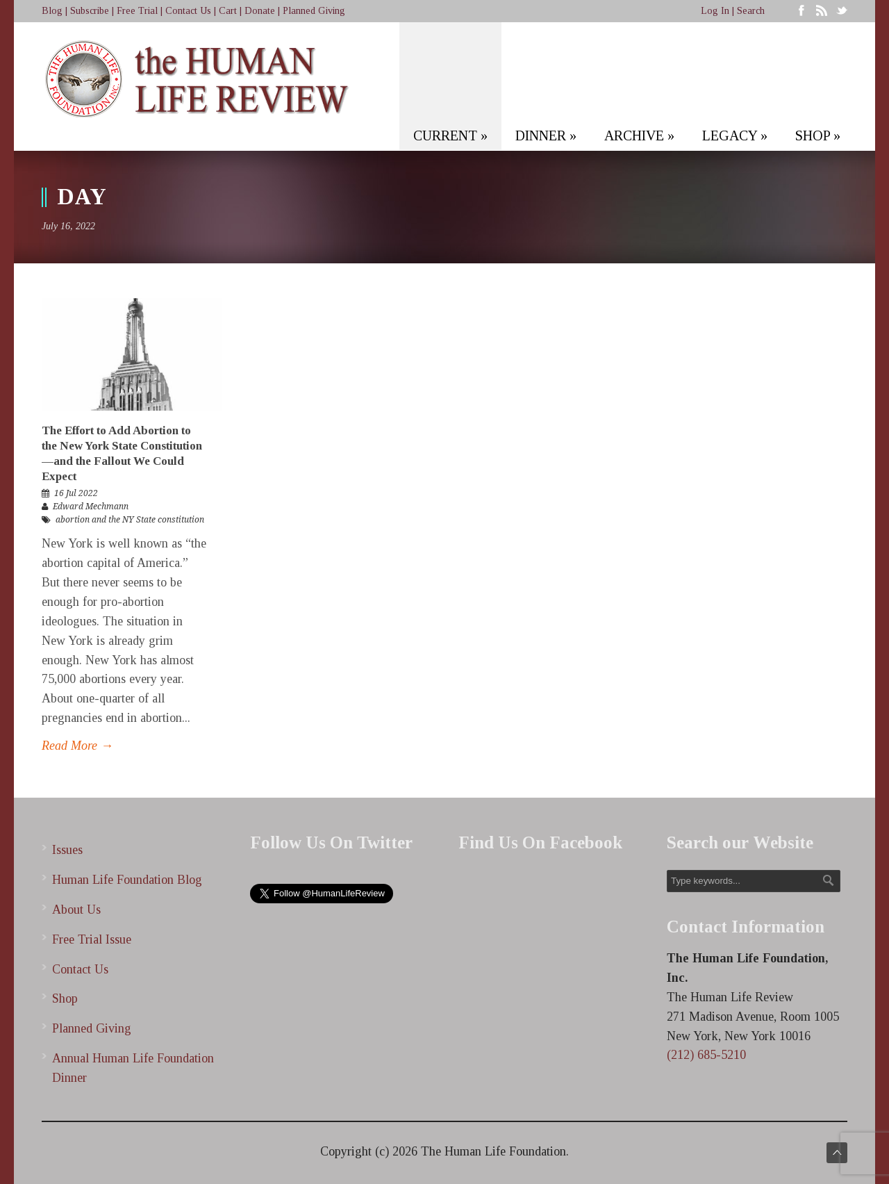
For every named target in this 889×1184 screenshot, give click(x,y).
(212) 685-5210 (706, 1055)
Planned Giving (314, 11)
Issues (67, 850)
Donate (259, 11)
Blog (52, 11)
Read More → (77, 746)
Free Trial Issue (91, 939)
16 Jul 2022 (76, 493)
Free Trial (137, 11)
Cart (228, 11)
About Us (76, 909)
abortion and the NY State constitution (130, 520)
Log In (715, 11)
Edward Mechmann (90, 506)
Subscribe (89, 11)
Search (751, 11)
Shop (65, 998)
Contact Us (188, 11)
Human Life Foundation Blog (127, 880)
